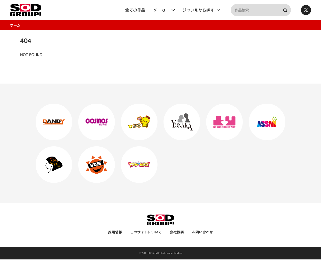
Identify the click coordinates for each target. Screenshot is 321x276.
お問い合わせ (202, 232)
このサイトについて (146, 232)
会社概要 (177, 232)
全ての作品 (135, 10)
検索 (285, 10)
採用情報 (115, 232)
